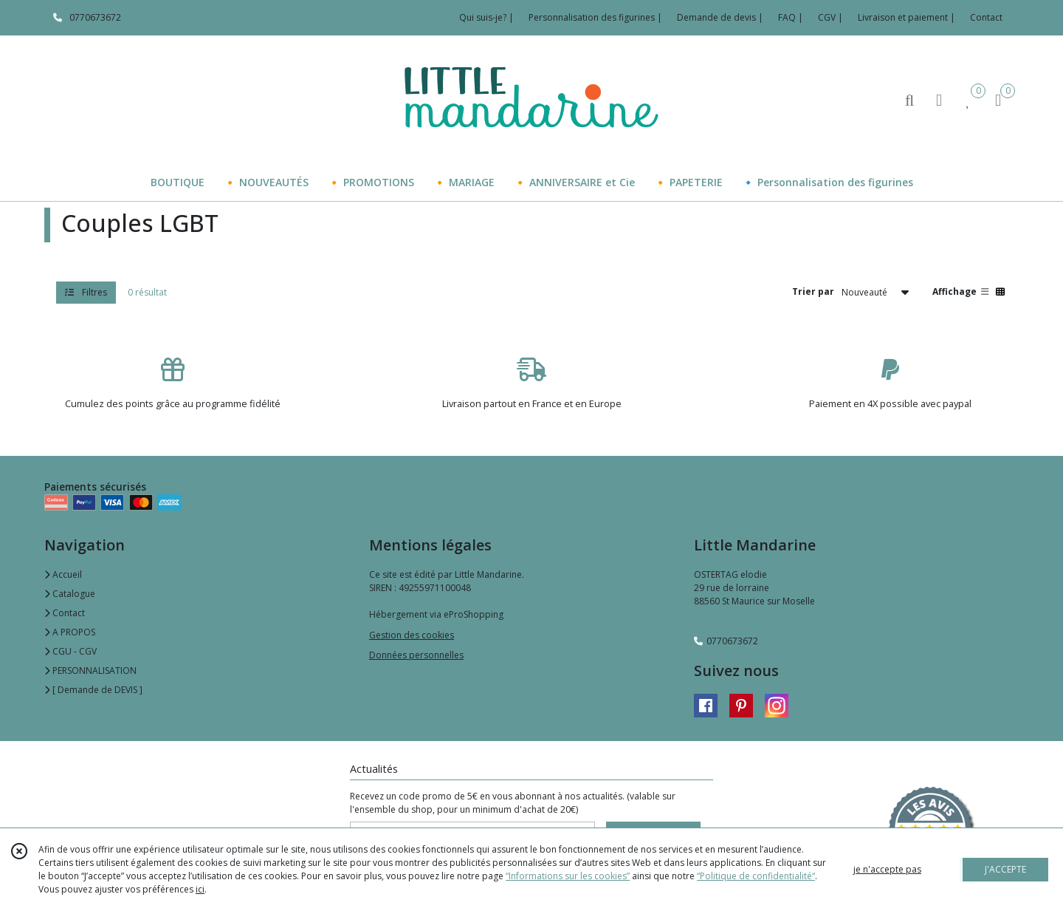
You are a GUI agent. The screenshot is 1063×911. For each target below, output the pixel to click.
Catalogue (69, 593)
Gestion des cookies (411, 635)
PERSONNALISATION (90, 670)
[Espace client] (939, 99)
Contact (986, 17)
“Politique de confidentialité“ (756, 876)
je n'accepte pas (887, 869)
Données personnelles (416, 655)
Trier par (813, 291)
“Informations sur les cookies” (568, 876)
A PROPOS (69, 632)
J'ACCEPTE (1005, 869)
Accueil (63, 574)
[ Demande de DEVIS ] (93, 689)
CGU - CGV (70, 651)
